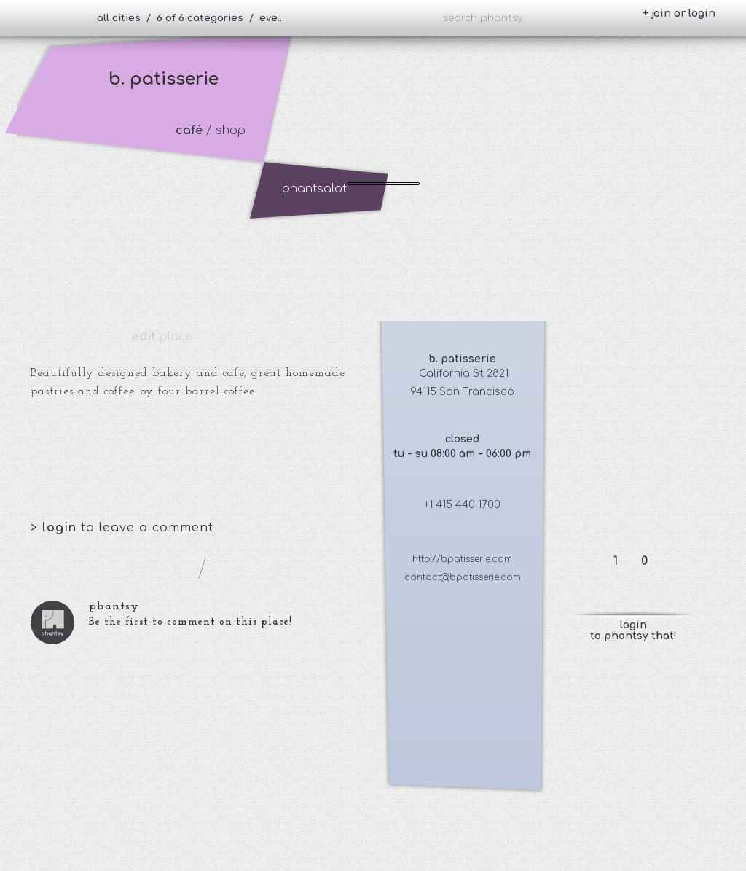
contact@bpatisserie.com (462, 577)
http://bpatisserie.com (462, 559)
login (61, 527)
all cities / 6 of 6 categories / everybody (197, 18)
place (162, 336)
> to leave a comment (122, 527)
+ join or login (679, 13)
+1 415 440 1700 (462, 504)
